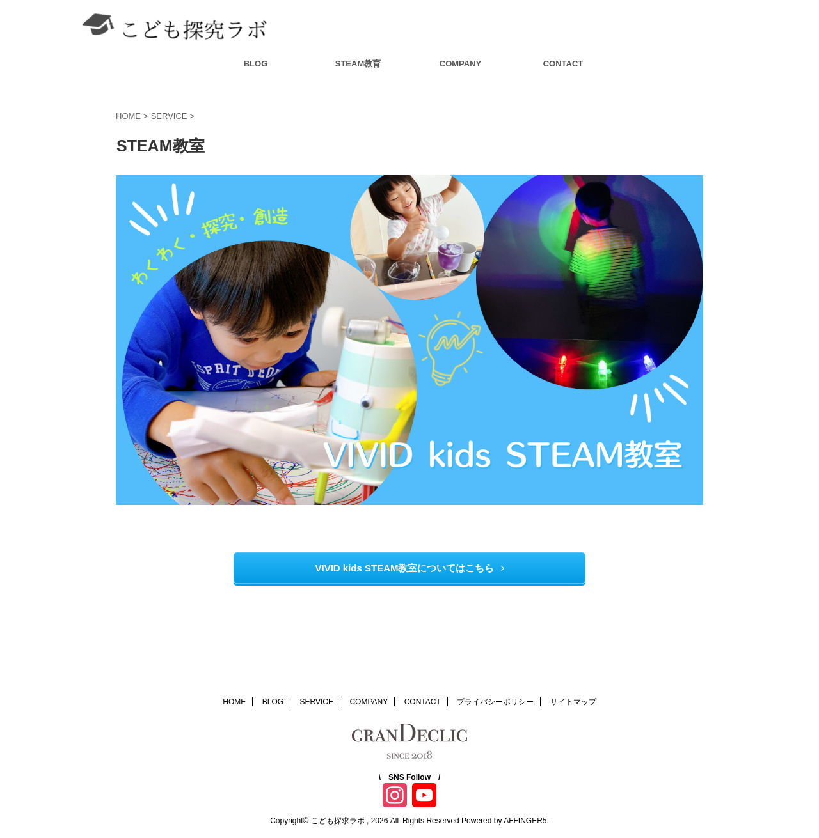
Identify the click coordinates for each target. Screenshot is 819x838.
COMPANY (460, 63)
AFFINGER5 (525, 820)
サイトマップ (573, 701)
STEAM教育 (358, 63)
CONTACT (563, 63)
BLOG (256, 63)
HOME (234, 701)
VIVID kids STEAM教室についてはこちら (409, 568)
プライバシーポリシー (495, 701)
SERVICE (316, 701)
